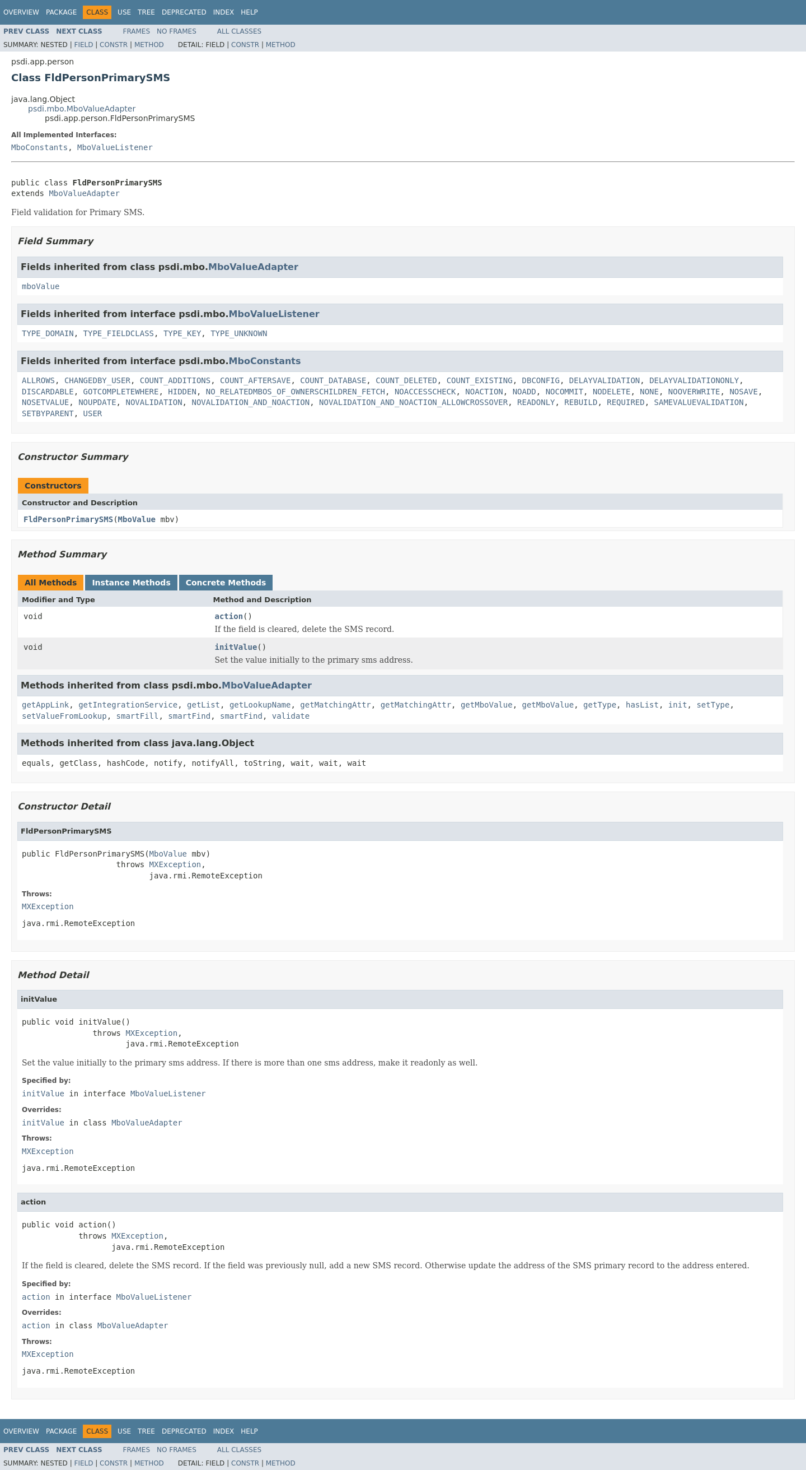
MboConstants (39, 147)
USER (92, 413)
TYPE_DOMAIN (48, 333)
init (677, 704)
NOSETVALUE (45, 402)
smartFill (137, 715)
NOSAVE (743, 391)
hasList (642, 704)
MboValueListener (115, 147)
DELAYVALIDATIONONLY (694, 380)
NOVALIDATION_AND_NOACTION (250, 402)
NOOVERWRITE (694, 391)
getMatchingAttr (335, 704)
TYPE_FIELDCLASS (118, 333)
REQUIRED (625, 402)
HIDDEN (182, 391)
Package (61, 12)
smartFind (189, 715)
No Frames (176, 31)
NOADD (524, 391)
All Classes (239, 31)
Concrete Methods (226, 582)
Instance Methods (131, 582)
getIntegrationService (127, 704)
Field (83, 45)
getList (203, 704)
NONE (649, 391)
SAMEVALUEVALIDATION (699, 402)
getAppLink (45, 704)
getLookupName (260, 704)
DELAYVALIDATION (604, 380)
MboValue (137, 519)
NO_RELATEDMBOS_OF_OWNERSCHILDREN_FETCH (295, 391)
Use (124, 12)
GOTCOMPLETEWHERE (121, 391)
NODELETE (611, 391)
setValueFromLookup (64, 715)
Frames (137, 31)
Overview (21, 12)
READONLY (536, 402)
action (229, 616)
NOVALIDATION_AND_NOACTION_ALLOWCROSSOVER (413, 402)
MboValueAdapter (84, 193)
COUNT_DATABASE (333, 380)
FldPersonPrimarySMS (68, 519)
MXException (175, 864)
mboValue (40, 286)
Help (249, 12)
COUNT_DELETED (406, 380)
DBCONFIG (541, 380)
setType (712, 704)
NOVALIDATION (153, 402)
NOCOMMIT (564, 391)
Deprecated (184, 12)
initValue (236, 647)
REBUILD (580, 402)
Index (224, 12)
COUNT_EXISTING (480, 380)
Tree (146, 12)
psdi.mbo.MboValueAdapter (81, 108)
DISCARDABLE (48, 391)
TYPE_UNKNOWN (238, 333)
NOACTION (484, 391)
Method (149, 45)
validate (291, 715)
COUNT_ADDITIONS (175, 380)
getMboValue (487, 704)
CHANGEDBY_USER (97, 380)
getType (599, 704)
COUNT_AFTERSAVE (255, 380)
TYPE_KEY (182, 333)
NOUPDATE (97, 402)
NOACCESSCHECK (425, 391)
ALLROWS (38, 380)
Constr (114, 45)
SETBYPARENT (48, 413)
